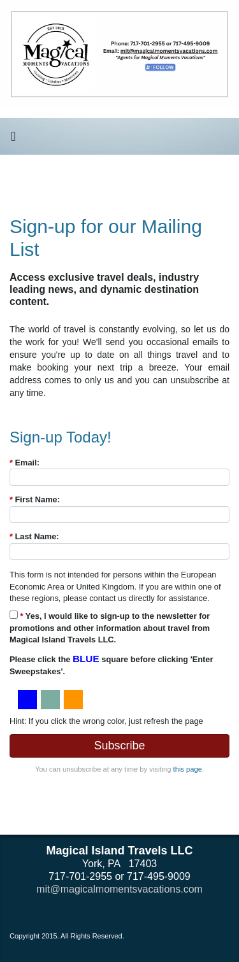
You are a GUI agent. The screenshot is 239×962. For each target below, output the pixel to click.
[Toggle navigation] (13, 139)
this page (187, 769)
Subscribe (119, 745)
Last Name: (34, 536)
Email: (25, 462)
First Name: (35, 499)
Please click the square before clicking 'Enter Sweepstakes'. (111, 664)
